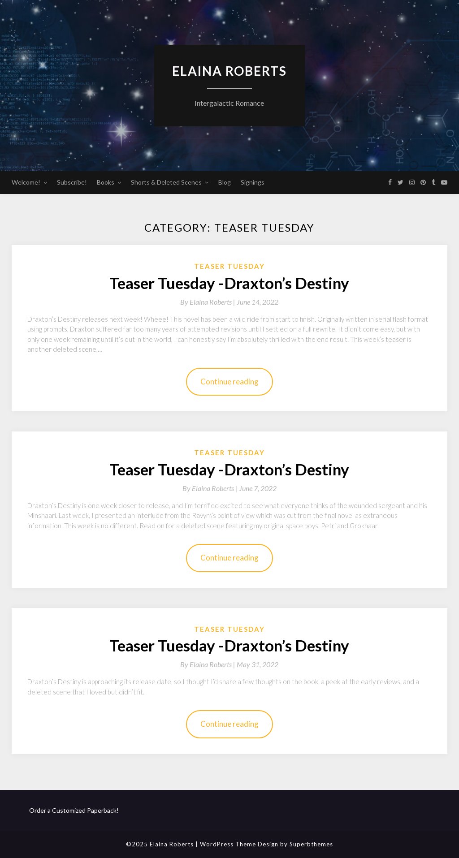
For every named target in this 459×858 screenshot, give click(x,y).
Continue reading (229, 381)
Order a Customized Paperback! (74, 810)
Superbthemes (311, 844)
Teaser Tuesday (229, 266)
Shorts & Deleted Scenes (166, 182)
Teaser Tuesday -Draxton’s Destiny (229, 282)
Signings (252, 182)
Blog (224, 182)
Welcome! (26, 182)
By (208, 301)
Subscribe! (72, 182)
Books (105, 182)
